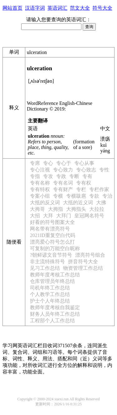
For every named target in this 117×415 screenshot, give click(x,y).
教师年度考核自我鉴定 (55, 307)
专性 (104, 169)
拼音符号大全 (83, 261)
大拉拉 (96, 209)
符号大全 (102, 8)
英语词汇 (57, 8)
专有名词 (63, 182)
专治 (107, 196)
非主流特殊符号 (47, 261)
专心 (48, 163)
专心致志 (86, 169)
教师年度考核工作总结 (55, 274)
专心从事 (84, 163)
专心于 (63, 163)
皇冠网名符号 (89, 215)
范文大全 (80, 8)
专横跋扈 (76, 196)
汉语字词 (35, 8)
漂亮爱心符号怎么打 (52, 242)
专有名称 (40, 182)
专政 (61, 176)
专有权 (83, 182)
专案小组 (40, 196)
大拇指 (55, 209)
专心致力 (63, 169)
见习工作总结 (45, 268)
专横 (58, 196)
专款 (94, 196)
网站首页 (12, 8)
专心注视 (40, 169)
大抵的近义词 (78, 202)
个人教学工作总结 (50, 294)
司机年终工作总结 (50, 287)
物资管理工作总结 (83, 268)
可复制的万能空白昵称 (55, 248)
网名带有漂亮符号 (50, 228)
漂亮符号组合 (90, 255)
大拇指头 (76, 209)
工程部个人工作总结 (52, 320)
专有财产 (63, 189)
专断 (74, 176)
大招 (35, 215)
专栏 (81, 189)
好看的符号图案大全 (52, 222)
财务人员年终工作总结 (55, 314)
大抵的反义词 (45, 202)
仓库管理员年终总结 (52, 281)
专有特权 (40, 189)
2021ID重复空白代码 (52, 235)
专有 (87, 176)
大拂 (101, 202)
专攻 (48, 176)
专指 (35, 176)
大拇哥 (37, 209)
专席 (35, 163)
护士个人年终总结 (50, 301)
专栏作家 (99, 189)
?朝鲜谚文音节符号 (51, 255)
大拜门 (63, 215)
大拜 (48, 215)
